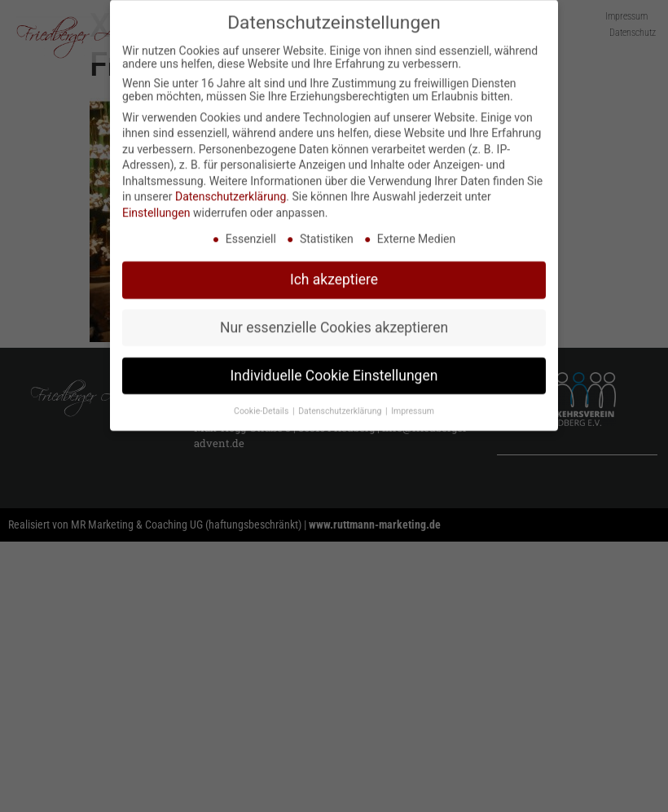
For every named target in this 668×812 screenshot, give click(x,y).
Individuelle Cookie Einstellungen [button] (334, 370)
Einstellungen (156, 206)
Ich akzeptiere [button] (334, 274)
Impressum (412, 405)
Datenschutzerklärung (230, 190)
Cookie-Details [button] (262, 405)
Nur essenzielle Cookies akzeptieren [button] (334, 322)
